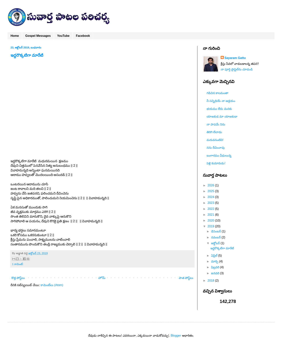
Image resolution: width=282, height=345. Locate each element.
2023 (211, 202)
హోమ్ (101, 277)
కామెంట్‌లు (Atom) (52, 285)
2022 (211, 208)
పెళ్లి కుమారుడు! (216, 163)
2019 (211, 226)
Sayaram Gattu (235, 58)
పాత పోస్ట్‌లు (186, 277)
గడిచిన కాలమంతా (217, 93)
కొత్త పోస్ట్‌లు (18, 277)
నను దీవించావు (216, 147)
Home (15, 35)
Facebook (83, 35)
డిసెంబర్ (216, 231)
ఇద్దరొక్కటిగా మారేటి (27, 55)
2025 (211, 191)
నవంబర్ (216, 237)
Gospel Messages (38, 35)
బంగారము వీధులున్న (219, 155)
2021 (211, 214)
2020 (211, 220)
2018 (211, 280)
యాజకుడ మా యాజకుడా (222, 116)
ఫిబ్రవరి (215, 267)
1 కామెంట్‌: (18, 264)
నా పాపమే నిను (216, 124)
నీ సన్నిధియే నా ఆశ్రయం (221, 100)
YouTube (63, 35)
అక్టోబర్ (216, 243)
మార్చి (215, 261)
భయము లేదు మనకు (219, 108)
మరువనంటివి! (215, 140)
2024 (211, 197)
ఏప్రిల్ (214, 255)
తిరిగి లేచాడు (214, 132)
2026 (211, 185)
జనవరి (215, 273)
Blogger (176, 335)
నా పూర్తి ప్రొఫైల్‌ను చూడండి (237, 69)
